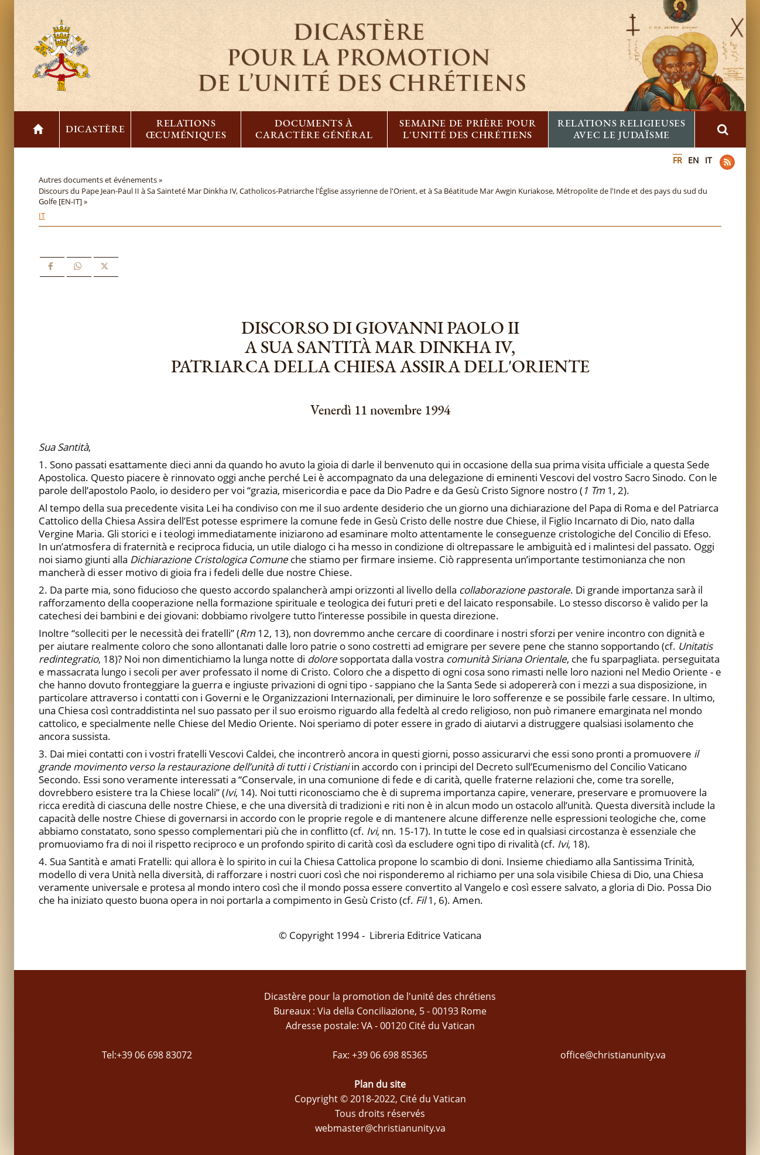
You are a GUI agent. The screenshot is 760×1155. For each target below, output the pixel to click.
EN (693, 160)
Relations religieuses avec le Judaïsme (621, 128)
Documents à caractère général (313, 128)
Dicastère (95, 128)
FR (677, 160)
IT (708, 160)
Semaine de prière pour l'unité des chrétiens (467, 128)
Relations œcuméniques (186, 128)
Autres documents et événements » (101, 179)
